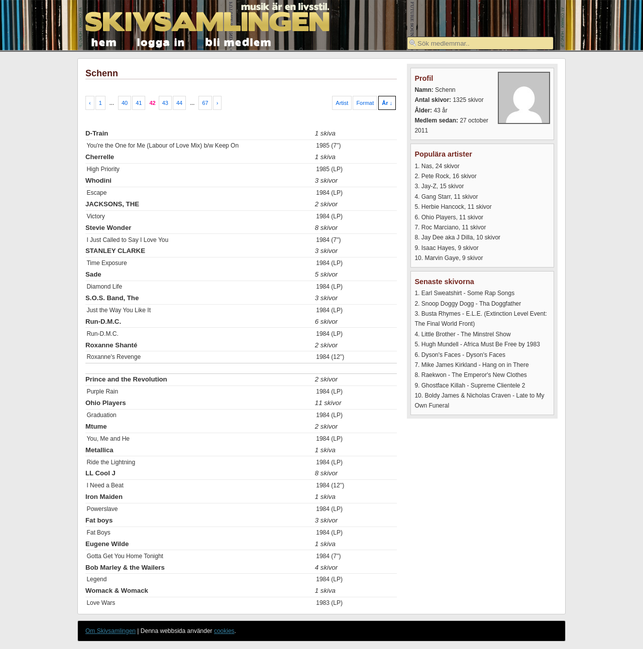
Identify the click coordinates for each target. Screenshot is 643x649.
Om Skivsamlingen (110, 630)
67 (205, 103)
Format (365, 103)
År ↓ (387, 103)
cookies (224, 630)
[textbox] (480, 43)
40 (125, 103)
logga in (161, 41)
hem (104, 41)
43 (165, 103)
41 (139, 103)
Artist (342, 103)
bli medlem (238, 41)
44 (179, 103)
